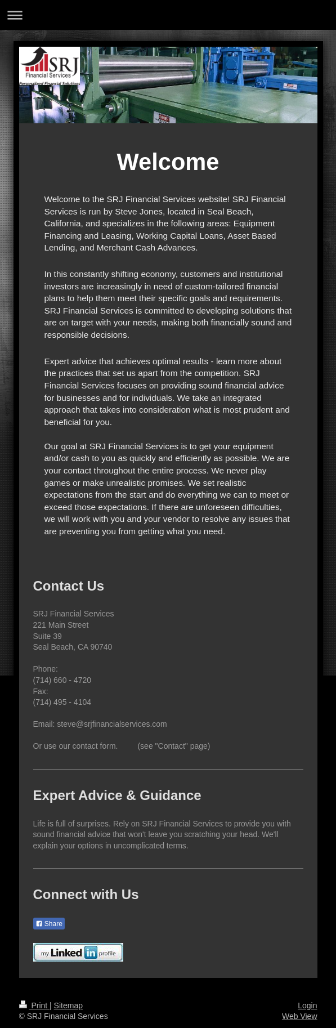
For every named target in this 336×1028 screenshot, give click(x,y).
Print (34, 1005)
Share (48, 924)
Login (307, 1005)
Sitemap (68, 1005)
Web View (299, 1016)
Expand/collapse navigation (168, 15)
